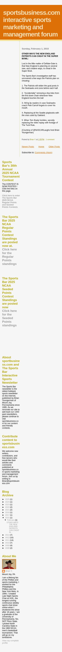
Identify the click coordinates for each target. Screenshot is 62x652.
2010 (7, 543)
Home (41, 146)
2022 (7, 507)
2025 (7, 499)
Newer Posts (28, 146)
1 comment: (50, 139)
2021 (7, 510)
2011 (7, 540)
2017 (7, 515)
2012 (7, 537)
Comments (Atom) (43, 152)
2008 (7, 548)
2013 (7, 535)
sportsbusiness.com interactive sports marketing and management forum (31, 23)
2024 (7, 502)
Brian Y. (8, 571)
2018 (7, 512)
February (11, 520)
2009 (7, 545)
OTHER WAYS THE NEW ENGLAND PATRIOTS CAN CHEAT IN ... (13, 527)
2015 (7, 518)
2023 (7, 504)
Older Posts (54, 146)
